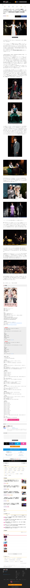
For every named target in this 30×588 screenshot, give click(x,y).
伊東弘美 (21, 473)
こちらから (12, 353)
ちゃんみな (13, 558)
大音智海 (22, 470)
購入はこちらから (13, 419)
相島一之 (16, 467)
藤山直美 (21, 561)
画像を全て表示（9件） (15, 37)
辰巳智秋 (18, 470)
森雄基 (15, 470)
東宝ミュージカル (20, 467)
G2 (8, 467)
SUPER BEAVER (18, 558)
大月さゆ (5, 470)
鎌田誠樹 (9, 475)
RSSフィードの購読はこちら (15, 446)
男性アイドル (17, 561)
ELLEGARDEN (6, 561)
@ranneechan (13, 427)
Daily (7, 515)
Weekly (15, 515)
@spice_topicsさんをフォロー (6, 574)
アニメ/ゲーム (12, 561)
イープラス (5, 565)
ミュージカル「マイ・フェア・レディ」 (9, 473)
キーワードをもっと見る (23, 563)
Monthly (23, 515)
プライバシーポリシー (24, 579)
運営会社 (5, 579)
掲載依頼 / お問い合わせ (12, 579)
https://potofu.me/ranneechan (15, 428)
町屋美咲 (5, 475)
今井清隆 (12, 467)
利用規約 (20, 579)
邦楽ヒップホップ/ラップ (7, 558)
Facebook (5, 571)
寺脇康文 (5, 467)
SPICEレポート (10, 470)
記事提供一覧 (7, 579)
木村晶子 (17, 473)
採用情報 (17, 579)
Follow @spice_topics (9, 452)
